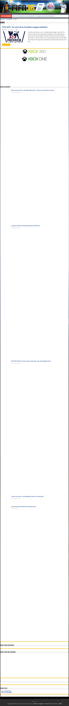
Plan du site (48, 703)
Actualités (9, 19)
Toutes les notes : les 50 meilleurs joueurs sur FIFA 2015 (27, 496)
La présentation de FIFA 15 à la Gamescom (23, 506)
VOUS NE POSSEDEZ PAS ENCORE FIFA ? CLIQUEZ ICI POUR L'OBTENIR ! (33, 16)
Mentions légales (39, 703)
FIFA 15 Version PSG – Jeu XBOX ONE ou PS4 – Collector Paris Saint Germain (32, 90)
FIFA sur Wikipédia (6, 692)
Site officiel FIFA (6, 691)
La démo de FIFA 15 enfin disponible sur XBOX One (25, 225)
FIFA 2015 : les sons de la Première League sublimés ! (25, 27)
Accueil (2, 19)
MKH (60, 703)
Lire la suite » (6, 44)
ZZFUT (4, 29)
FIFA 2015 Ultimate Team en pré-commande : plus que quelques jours (31, 361)
